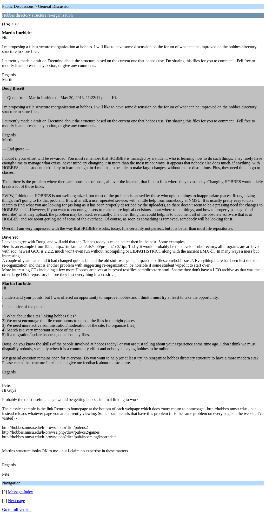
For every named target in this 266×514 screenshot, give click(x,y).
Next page (16, 500)
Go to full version (16, 509)
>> (17, 24)
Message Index (20, 492)
